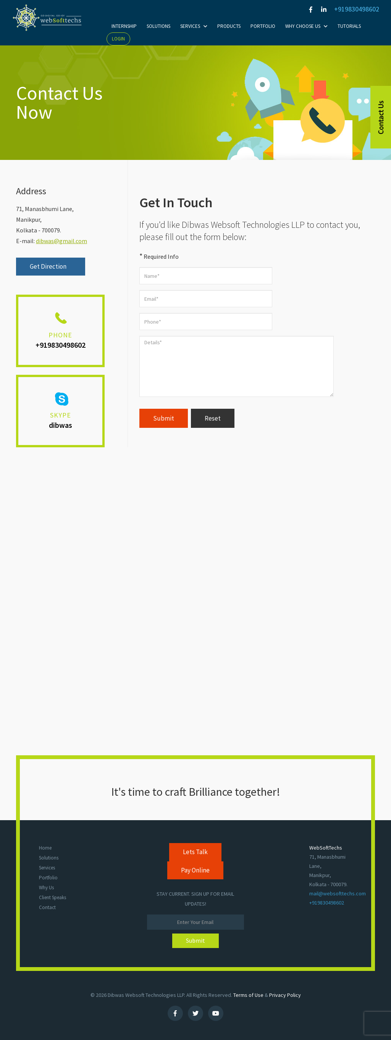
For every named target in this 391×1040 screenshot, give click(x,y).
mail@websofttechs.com (337, 893)
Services (193, 26)
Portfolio (262, 26)
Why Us (46, 887)
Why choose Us (306, 26)
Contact (47, 907)
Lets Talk (195, 852)
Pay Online (195, 870)
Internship (124, 26)
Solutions (158, 26)
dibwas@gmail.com (61, 241)
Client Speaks (52, 897)
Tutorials (349, 26)
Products (229, 26)
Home (45, 848)
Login (118, 38)
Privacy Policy (285, 995)
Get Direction (49, 266)
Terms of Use (248, 995)
